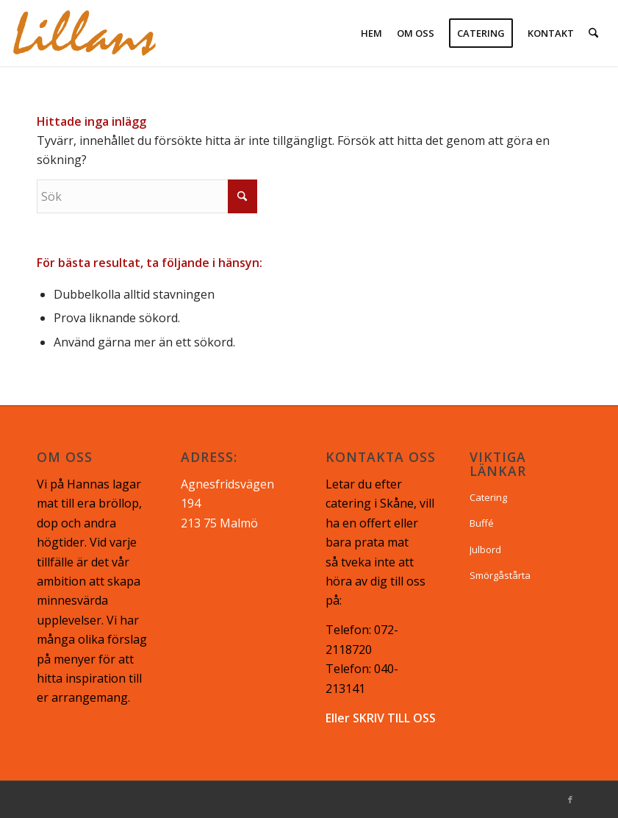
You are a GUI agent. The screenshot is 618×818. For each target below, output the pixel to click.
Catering (488, 497)
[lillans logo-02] (84, 33)
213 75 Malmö (219, 523)
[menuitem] (371, 33)
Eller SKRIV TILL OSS (381, 718)
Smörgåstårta (500, 575)
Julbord (485, 549)
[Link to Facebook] (570, 800)
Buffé (482, 523)
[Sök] (593, 33)
